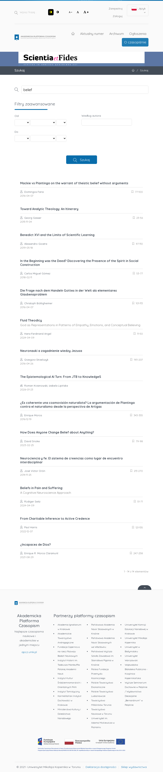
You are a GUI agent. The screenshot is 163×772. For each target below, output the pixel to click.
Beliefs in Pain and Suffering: (81, 490)
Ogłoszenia (137, 33)
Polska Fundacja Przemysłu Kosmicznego (100, 674)
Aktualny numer (92, 33)
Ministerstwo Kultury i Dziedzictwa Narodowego (69, 714)
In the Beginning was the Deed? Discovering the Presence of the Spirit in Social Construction (79, 263)
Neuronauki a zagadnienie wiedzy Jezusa (51, 351)
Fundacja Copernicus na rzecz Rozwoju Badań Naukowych (69, 651)
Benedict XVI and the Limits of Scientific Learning (57, 235)
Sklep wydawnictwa (134, 767)
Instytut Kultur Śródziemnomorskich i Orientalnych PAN (69, 682)
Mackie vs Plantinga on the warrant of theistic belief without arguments (74, 183)
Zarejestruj (116, 8)
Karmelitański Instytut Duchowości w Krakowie (69, 700)
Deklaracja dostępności (101, 767)
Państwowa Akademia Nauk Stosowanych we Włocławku (103, 642)
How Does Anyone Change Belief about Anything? (57, 432)
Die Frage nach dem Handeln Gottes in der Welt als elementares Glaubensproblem (68, 292)
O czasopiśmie (135, 42)
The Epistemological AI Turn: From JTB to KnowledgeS (60, 377)
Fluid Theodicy (81, 322)
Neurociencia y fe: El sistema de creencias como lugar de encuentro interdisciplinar (71, 460)
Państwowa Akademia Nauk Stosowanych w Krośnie (103, 629)
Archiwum (116, 33)
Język (139, 10)
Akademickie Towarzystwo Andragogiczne (66, 638)
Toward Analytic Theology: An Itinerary (49, 209)
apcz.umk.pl (29, 652)
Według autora (91, 115)
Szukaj (85, 160)
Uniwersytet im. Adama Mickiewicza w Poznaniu (103, 723)
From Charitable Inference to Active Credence (55, 518)
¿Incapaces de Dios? (35, 544)
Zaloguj (118, 16)
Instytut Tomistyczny (69, 691)
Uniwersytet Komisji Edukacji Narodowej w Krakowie (136, 629)
